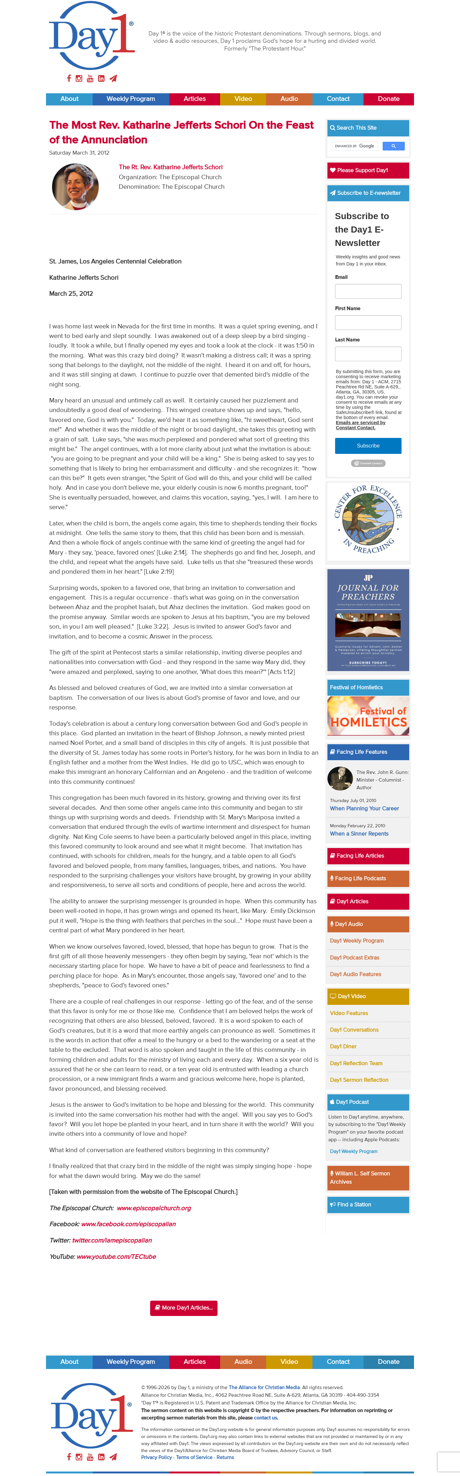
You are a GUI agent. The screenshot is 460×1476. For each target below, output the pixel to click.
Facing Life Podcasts (358, 879)
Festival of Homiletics (356, 688)
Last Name (347, 340)
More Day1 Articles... (184, 1308)
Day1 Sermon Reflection (359, 1080)
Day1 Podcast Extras (354, 958)
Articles (195, 99)
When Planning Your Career (364, 809)
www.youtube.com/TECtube (116, 1257)
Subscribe (368, 445)
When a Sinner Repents (359, 834)
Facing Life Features (358, 752)
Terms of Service (194, 1457)
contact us (265, 1418)
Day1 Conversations (354, 1030)
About (69, 99)
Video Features (349, 1013)
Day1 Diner (343, 1047)
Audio (289, 99)
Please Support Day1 (359, 170)
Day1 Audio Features (355, 974)
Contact (338, 99)
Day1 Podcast (349, 1102)
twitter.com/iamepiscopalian (111, 1240)
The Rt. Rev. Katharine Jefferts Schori (171, 167)
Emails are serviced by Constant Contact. (361, 425)
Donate (389, 99)
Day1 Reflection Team (356, 1064)
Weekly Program (131, 99)
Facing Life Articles (357, 856)
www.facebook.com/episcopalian (128, 1224)
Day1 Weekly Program (357, 941)
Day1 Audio (346, 924)
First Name (347, 308)
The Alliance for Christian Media (264, 1387)
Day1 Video (348, 996)
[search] (354, 146)
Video (243, 99)
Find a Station (350, 1205)
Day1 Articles (349, 902)
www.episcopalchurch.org (154, 1208)
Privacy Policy (156, 1457)
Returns (225, 1457)
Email (341, 277)
